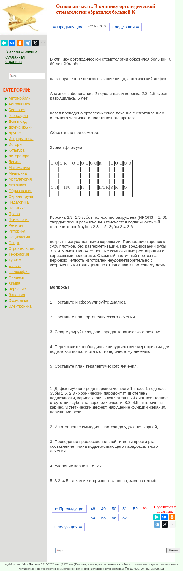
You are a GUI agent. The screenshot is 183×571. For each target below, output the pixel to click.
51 (124, 508)
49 (103, 508)
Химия (14, 283)
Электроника (20, 306)
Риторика (17, 231)
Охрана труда (21, 196)
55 (103, 517)
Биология (17, 110)
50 (114, 508)
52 (135, 508)
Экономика (18, 300)
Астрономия (19, 104)
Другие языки (20, 127)
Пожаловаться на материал (144, 568)
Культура (16, 150)
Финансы (17, 277)
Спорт (14, 243)
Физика (15, 266)
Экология (17, 295)
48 (93, 508)
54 (93, 517)
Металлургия (20, 179)
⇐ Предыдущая (67, 26)
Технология (19, 254)
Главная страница (21, 51)
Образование (20, 190)
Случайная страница (15, 59)
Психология (19, 219)
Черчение (17, 289)
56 (114, 517)
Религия (16, 225)
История (16, 144)
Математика (19, 167)
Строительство (22, 248)
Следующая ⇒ (125, 26)
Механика (17, 185)
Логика (15, 162)
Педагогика (19, 202)
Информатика (21, 138)
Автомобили (20, 98)
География (18, 115)
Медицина (18, 173)
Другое (15, 133)
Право (14, 214)
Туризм (15, 260)
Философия (19, 271)
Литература (19, 156)
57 (124, 517)
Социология (19, 237)
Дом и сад (18, 121)
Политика (17, 208)
